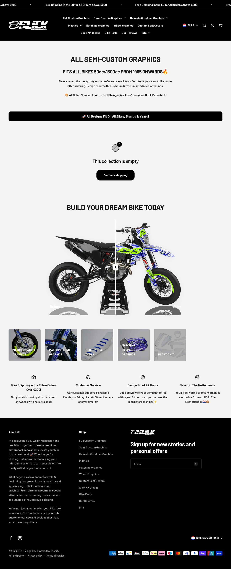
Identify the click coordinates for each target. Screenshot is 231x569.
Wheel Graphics (123, 25)
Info (146, 32)
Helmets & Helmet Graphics (149, 18)
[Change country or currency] (190, 25)
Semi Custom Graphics (110, 18)
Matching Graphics (97, 25)
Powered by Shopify (48, 550)
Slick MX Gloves (90, 32)
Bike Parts (111, 32)
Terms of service (55, 555)
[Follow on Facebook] (11, 538)
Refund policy (16, 555)
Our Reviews (129, 32)
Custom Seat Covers (150, 25)
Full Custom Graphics (76, 18)
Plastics (75, 25)
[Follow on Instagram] (20, 538)
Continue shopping (115, 175)
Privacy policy (35, 555)
